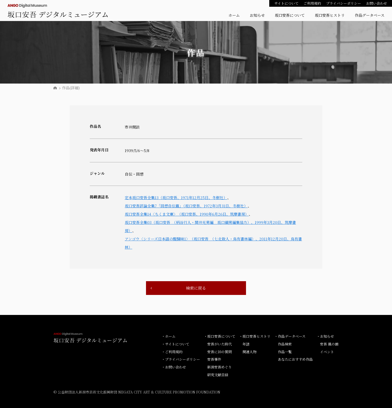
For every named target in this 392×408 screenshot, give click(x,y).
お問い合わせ (376, 3)
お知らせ (257, 15)
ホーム (234, 15)
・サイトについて (175, 343)
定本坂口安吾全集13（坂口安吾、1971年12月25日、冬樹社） (176, 197)
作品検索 (285, 343)
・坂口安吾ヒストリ (254, 336)
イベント (327, 351)
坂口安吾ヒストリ (330, 15)
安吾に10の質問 (219, 351)
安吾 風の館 (329, 343)
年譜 (246, 343)
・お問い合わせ (174, 366)
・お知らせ (325, 336)
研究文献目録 (217, 374)
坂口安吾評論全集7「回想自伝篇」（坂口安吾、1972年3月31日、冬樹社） (186, 205)
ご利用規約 (312, 3)
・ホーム (169, 336)
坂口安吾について (290, 15)
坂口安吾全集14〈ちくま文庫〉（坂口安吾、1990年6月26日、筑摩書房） (187, 214)
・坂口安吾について (219, 336)
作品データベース (369, 15)
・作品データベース (290, 336)
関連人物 (249, 351)
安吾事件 (214, 359)
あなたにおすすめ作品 (295, 359)
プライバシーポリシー (343, 3)
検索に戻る (196, 288)
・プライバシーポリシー (181, 359)
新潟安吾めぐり (219, 366)
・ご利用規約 (172, 351)
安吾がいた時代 (219, 343)
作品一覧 (285, 351)
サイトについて (286, 3)
